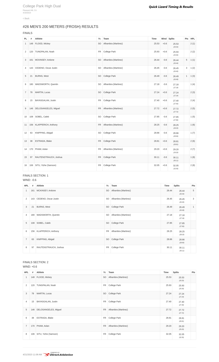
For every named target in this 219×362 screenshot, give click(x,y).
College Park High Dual (42, 6)
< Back (26, 18)
